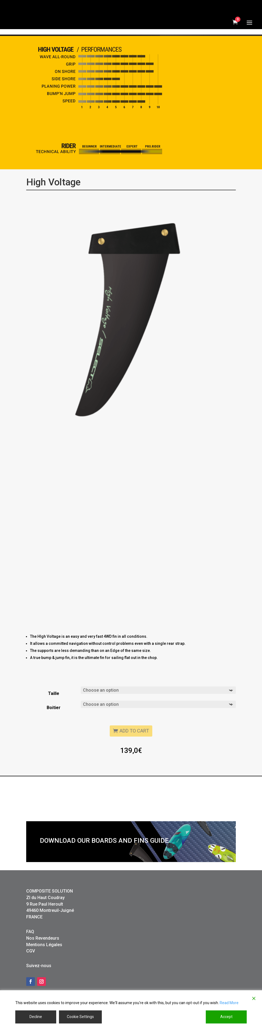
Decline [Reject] (35, 1016)
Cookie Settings (80, 1016)
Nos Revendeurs (42, 958)
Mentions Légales (44, 965)
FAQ (30, 952)
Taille (53, 713)
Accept (226, 1016)
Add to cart (134, 751)
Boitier (54, 728)
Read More (229, 1003)
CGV (30, 971)
